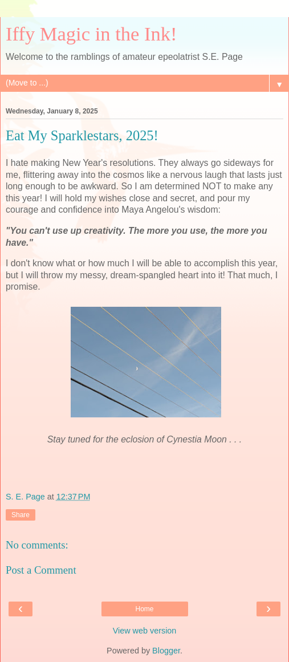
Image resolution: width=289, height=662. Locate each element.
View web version (145, 630)
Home (144, 609)
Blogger (166, 650)
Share (20, 515)
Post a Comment (41, 570)
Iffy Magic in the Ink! (91, 33)
